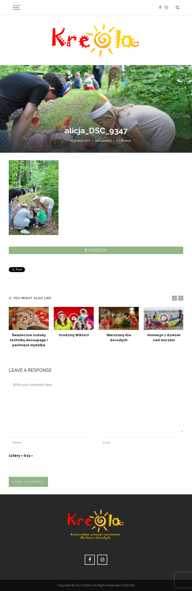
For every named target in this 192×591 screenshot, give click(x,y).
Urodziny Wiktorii (74, 335)
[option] (29, 327)
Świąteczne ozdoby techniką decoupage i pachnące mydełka (29, 340)
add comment (103, 140)
